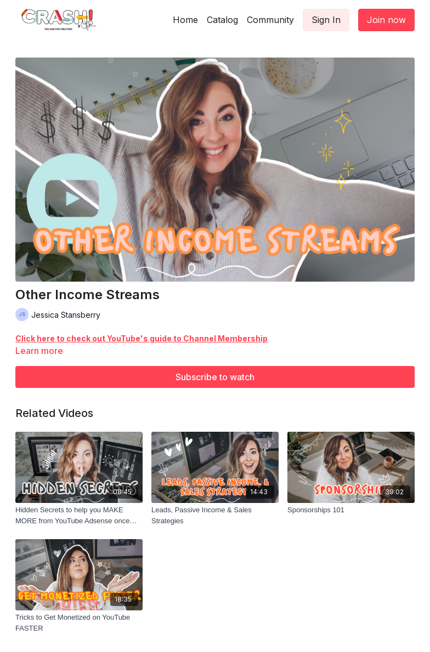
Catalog (222, 19)
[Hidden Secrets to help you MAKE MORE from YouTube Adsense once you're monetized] (79, 515)
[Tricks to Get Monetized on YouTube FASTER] (79, 622)
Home (185, 19)
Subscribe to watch (215, 376)
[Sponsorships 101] (351, 510)
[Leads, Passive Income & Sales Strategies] (215, 515)
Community (270, 19)
